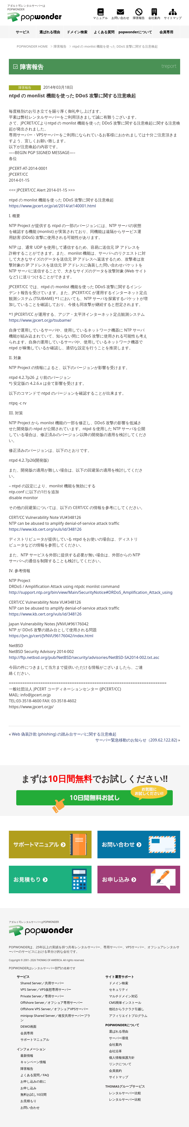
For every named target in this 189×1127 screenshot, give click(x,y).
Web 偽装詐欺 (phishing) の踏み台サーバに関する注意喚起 (64, 734)
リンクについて (120, 1064)
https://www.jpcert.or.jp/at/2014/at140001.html (52, 206)
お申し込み (28, 1088)
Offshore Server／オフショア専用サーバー (51, 1002)
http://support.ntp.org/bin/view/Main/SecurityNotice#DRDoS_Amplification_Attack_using (91, 592)
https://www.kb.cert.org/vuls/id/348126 (45, 529)
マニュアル (100, 14)
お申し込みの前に (33, 1081)
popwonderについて (135, 32)
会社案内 (154, 14)
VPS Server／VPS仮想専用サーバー (45, 989)
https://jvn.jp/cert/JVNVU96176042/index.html (51, 635)
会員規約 (115, 1070)
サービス (23, 32)
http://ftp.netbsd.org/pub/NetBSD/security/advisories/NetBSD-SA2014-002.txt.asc (84, 657)
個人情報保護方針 (122, 1057)
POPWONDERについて (122, 1025)
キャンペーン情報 (33, 1062)
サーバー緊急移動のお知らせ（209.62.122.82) (136, 740)
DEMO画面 (28, 1026)
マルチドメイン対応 (123, 996)
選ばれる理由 (49, 32)
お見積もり (28, 1101)
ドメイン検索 (77, 32)
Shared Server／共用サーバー (42, 983)
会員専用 (166, 32)
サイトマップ (173, 14)
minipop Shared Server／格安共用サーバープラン (55, 1017)
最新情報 (26, 1055)
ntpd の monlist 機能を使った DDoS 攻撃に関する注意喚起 (115, 46)
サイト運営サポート (119, 976)
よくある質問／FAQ (34, 1075)
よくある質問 (104, 32)
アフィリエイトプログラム (128, 1015)
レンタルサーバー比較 (125, 1093)
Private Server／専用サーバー (42, 996)
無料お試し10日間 (33, 1094)
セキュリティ (118, 989)
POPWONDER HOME (32, 46)
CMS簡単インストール (125, 1002)
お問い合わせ (120, 14)
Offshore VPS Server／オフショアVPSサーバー (54, 1009)
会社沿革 (115, 1051)
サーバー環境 (118, 1038)
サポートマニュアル (34, 1039)
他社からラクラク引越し (126, 1009)
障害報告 (139, 14)
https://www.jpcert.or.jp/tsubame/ (40, 320)
